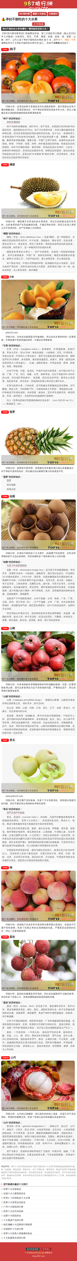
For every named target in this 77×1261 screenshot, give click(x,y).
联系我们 (46, 1249)
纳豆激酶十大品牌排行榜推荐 (17, 1224)
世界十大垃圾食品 (12, 1189)
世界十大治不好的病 (13, 1211)
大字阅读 (38, 24)
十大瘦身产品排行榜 (13, 1220)
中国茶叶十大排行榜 (13, 1229)
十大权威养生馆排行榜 (14, 1238)
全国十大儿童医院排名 (14, 1193)
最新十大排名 (39, 14)
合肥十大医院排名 (12, 1215)
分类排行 (53, 14)
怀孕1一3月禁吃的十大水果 (16, 1198)
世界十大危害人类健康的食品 (17, 1233)
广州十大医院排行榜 (13, 1207)
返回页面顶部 (32, 1249)
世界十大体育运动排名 (14, 1202)
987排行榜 (24, 14)
